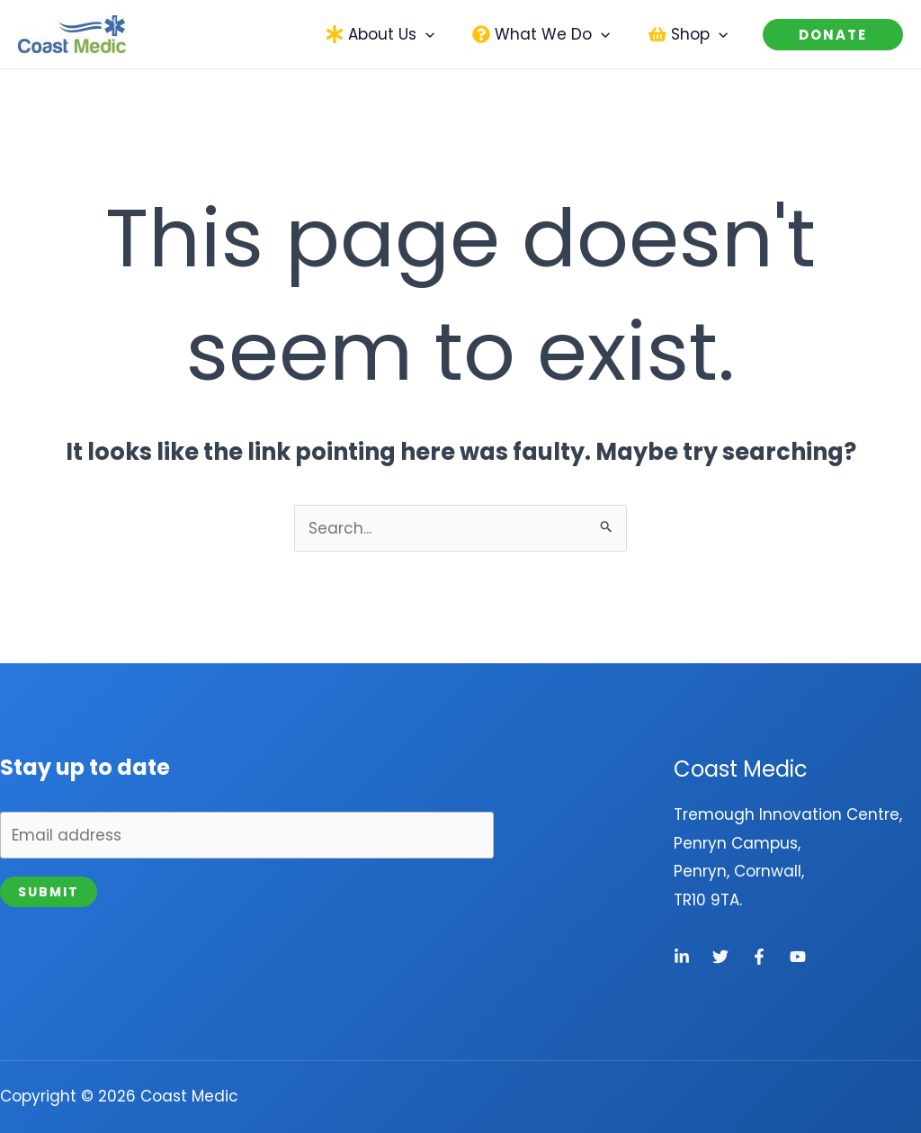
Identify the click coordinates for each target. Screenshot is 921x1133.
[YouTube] (798, 957)
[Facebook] (759, 957)
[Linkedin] (682, 957)
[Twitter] (720, 957)
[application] (433, 34)
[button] (385, 34)
